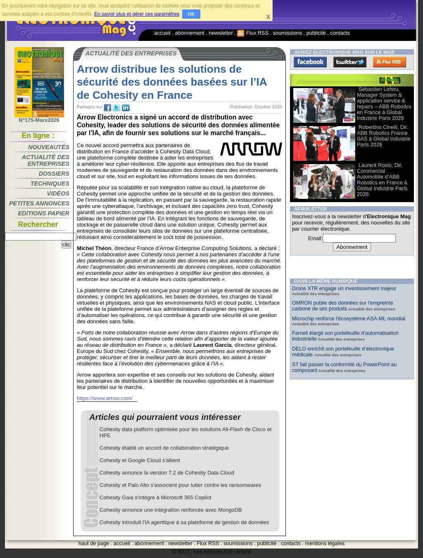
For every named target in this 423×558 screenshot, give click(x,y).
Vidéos (58, 193)
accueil (162, 33)
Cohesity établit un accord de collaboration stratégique (164, 448)
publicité (316, 33)
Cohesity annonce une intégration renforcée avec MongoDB (171, 510)
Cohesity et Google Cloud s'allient (140, 460)
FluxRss (389, 62)
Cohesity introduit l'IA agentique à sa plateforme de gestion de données (184, 522)
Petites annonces (39, 203)
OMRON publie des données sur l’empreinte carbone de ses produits (342, 306)
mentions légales (325, 543)
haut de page (93, 543)
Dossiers (54, 173)
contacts (340, 33)
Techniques (50, 183)
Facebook (310, 62)
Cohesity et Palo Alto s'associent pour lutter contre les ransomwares (180, 485)
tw (116, 108)
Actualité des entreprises (45, 160)
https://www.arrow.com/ (105, 398)
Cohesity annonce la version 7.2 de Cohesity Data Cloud (167, 473)
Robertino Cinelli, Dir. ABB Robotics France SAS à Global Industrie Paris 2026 (383, 136)
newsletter (221, 33)
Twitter (349, 62)
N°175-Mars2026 (39, 117)
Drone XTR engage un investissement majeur (344, 288)
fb (107, 108)
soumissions (287, 33)
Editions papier (43, 213)
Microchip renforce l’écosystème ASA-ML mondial (348, 319)
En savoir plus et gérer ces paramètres (136, 14)
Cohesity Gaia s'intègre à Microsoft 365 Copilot (156, 497)
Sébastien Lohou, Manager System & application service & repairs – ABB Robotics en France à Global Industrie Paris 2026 (384, 103)
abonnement (189, 33)
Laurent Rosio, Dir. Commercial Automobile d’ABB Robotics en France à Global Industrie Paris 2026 (382, 179)
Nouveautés (48, 147)
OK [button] (191, 14)
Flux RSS (253, 33)
